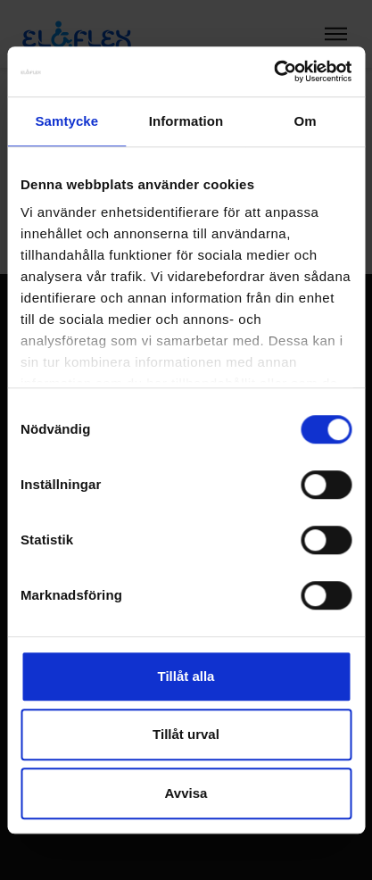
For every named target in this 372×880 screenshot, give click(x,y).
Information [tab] (186, 121)
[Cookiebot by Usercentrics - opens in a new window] (273, 71)
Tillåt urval (186, 734)
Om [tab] (305, 121)
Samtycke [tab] (66, 121)
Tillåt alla (186, 676)
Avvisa (186, 793)
